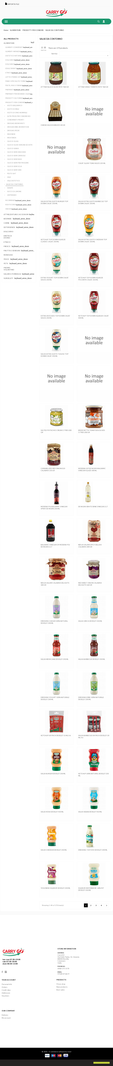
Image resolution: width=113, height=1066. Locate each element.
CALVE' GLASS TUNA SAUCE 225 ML (91, 163)
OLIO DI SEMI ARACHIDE (16, 152)
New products (61, 987)
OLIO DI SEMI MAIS (14, 159)
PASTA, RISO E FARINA (13, 85)
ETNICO (8, 73)
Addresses (6, 993)
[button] (101, 1063)
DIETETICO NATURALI (13, 56)
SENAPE (10, 188)
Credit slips (6, 990)
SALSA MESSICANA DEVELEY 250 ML (54, 659)
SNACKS (8, 209)
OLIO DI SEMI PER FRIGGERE (18, 163)
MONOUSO (8, 255)
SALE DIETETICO (13, 181)
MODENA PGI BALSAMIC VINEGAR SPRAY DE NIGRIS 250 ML (54, 508)
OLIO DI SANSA (13, 148)
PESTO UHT (11, 173)
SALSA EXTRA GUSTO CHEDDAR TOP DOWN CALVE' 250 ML (92, 240)
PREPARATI (9, 90)
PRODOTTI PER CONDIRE (15, 102)
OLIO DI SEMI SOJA (14, 166)
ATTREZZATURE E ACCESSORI (16, 214)
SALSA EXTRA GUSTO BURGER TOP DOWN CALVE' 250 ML (54, 202)
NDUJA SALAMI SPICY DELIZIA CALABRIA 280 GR (90, 546)
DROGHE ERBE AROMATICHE (18, 127)
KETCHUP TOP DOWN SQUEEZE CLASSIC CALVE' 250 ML (53, 240)
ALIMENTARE (9, 43)
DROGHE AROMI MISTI (16, 123)
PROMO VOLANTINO (9, 269)
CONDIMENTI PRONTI (15, 120)
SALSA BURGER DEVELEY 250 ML (53, 774)
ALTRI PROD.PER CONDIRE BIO (19, 116)
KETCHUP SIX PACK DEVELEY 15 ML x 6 (56, 735)
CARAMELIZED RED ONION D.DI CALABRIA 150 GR (53, 469)
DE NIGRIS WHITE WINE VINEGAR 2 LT (93, 507)
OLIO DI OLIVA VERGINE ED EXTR (19, 145)
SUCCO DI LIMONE (14, 191)
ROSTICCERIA (10, 205)
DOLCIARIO (9, 60)
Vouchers (5, 996)
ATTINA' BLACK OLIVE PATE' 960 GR (55, 87)
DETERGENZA (9, 227)
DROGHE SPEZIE (13, 130)
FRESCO (7, 246)
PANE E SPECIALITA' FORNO (15, 81)
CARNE (6, 223)
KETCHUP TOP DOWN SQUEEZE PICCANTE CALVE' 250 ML (90, 279)
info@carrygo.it (63, 974)
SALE (9, 177)
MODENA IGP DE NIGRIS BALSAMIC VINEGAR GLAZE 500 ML (92, 469)
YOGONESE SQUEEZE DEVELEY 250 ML (55, 888)
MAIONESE (11, 134)
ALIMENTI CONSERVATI (14, 47)
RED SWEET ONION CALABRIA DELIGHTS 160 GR (90, 584)
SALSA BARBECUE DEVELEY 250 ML (91, 659)
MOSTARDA (11, 138)
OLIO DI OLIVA (13, 141)
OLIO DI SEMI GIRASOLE (16, 156)
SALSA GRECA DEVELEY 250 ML (90, 621)
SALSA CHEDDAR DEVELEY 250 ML (54, 850)
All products (11, 39)
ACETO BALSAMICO (14, 105)
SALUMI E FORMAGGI (12, 274)
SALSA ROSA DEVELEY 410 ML (52, 812)
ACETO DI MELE (13, 109)
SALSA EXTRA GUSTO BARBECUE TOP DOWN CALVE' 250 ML (93, 202)
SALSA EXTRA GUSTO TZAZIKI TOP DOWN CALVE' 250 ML (54, 355)
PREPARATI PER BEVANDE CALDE (17, 94)
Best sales (60, 990)
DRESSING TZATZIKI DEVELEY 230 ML (92, 850)
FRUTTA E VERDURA (12, 251)
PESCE (6, 259)
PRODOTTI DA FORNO (14, 98)
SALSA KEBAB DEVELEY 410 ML (90, 812)
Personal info (7, 984)
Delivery (5, 1015)
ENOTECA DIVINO (8, 237)
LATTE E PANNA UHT (13, 77)
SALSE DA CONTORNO (14, 184)
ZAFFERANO (12, 195)
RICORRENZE (10, 200)
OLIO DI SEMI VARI (14, 170)
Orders (4, 987)
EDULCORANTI (11, 68)
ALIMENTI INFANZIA (12, 51)
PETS (6, 263)
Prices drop (60, 984)
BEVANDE (8, 219)
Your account (9, 980)
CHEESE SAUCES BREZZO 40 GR (53, 125)
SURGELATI (8, 278)
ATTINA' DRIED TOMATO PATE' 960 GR (93, 87)
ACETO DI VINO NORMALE (17, 113)
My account (6, 1018)
